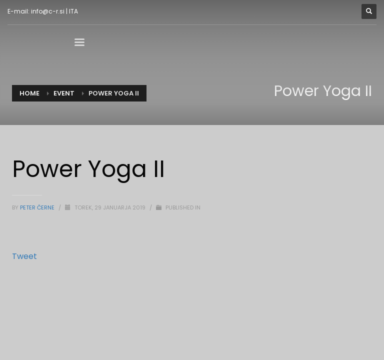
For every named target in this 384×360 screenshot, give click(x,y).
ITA (73, 11)
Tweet (24, 256)
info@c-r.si (47, 11)
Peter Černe (38, 208)
